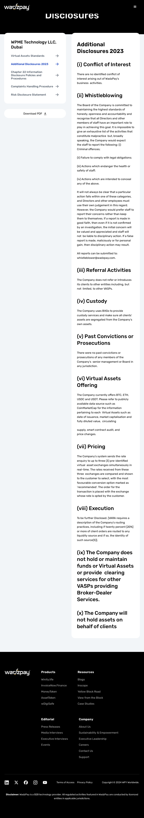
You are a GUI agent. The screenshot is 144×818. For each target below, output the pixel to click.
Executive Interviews (55, 738)
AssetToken (49, 699)
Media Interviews (52, 732)
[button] (135, 6)
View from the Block (89, 699)
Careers (83, 744)
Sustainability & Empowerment (98, 732)
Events (46, 744)
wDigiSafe (48, 704)
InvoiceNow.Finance (54, 687)
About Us (84, 726)
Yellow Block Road (88, 693)
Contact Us (85, 750)
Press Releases (51, 726)
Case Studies (85, 704)
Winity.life (48, 681)
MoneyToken (49, 693)
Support (83, 755)
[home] (17, 6)
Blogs (80, 681)
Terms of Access (65, 780)
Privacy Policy (84, 780)
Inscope (82, 687)
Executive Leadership (92, 738)
